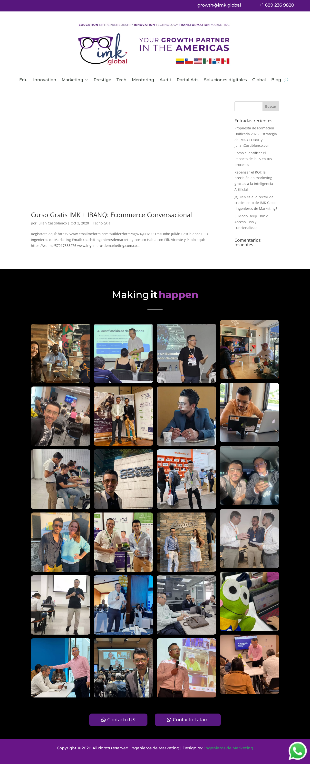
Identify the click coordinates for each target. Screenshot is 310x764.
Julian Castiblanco (52, 223)
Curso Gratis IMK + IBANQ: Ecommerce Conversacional (111, 214)
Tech (121, 80)
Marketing (72, 80)
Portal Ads (188, 80)
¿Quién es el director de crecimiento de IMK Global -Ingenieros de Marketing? (256, 203)
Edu (23, 80)
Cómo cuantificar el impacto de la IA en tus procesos (253, 159)
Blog (276, 80)
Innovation (44, 80)
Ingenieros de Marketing (228, 748)
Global (259, 80)
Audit (165, 80)
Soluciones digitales (225, 80)
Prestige (102, 80)
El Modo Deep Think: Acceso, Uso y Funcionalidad (251, 222)
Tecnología (101, 223)
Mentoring (143, 80)
